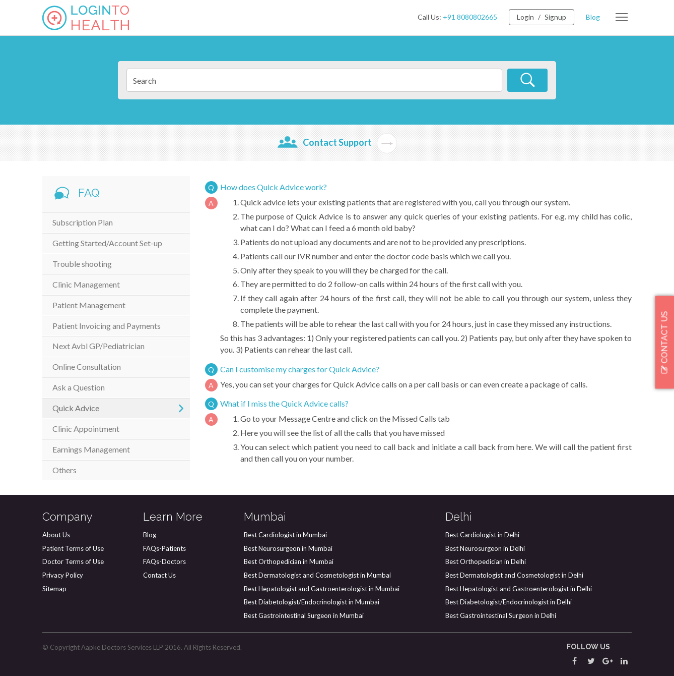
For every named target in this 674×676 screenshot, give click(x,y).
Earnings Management (91, 449)
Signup (555, 17)
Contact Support (337, 142)
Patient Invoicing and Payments (106, 325)
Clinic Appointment (85, 428)
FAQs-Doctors (164, 561)
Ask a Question (78, 387)
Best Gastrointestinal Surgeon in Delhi (500, 615)
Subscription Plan (82, 222)
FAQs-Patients (164, 548)
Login (525, 17)
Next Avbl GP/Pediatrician (98, 346)
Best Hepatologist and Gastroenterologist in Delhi (518, 589)
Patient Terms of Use (73, 548)
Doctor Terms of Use (73, 561)
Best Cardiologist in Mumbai (285, 535)
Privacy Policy (62, 575)
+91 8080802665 (470, 17)
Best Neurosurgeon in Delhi (485, 548)
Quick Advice (75, 408)
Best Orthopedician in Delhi (485, 561)
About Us (56, 535)
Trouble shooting (82, 263)
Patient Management (88, 305)
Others (64, 470)
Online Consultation (86, 366)
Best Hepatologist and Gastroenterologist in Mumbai (321, 589)
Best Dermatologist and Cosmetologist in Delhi (514, 575)
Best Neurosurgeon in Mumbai (288, 548)
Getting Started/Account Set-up (107, 243)
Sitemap (54, 589)
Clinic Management (86, 284)
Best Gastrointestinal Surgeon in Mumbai (304, 615)
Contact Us (159, 575)
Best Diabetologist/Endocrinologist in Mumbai (311, 602)
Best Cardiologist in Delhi (482, 535)
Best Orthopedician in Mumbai (288, 561)
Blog (593, 17)
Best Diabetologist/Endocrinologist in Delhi (508, 602)
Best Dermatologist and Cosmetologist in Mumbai (317, 575)
